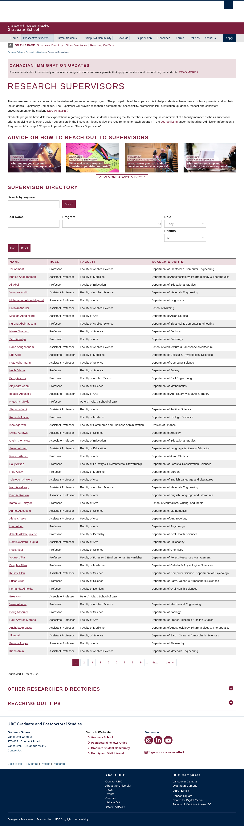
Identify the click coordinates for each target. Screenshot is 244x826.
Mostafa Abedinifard (22, 315)
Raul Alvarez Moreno (22, 619)
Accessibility (81, 819)
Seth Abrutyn (17, 339)
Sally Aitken (16, 463)
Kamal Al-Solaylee (21, 502)
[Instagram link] (148, 740)
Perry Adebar (17, 378)
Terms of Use (44, 819)
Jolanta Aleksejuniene (23, 534)
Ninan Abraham (19, 331)
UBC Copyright (63, 819)
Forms (180, 38)
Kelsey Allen (17, 573)
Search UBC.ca (115, 806)
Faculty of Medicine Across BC (192, 804)
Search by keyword (22, 197)
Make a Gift (112, 802)
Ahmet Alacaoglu (20, 510)
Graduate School (15, 52)
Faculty (88, 261)
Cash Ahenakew (19, 440)
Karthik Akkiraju (19, 487)
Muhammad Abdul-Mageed (26, 300)
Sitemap (33, 763)
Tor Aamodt (16, 269)
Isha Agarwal (17, 425)
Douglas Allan (18, 565)
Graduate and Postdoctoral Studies (122, 724)
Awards (123, 38)
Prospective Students (35, 38)
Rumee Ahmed (18, 456)
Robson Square (182, 795)
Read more (188, 72)
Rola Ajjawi (16, 471)
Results (170, 231)
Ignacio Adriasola (20, 393)
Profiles (45, 763)
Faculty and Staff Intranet (107, 753)
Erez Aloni (15, 596)
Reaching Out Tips (102, 45)
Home (14, 38)
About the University (118, 785)
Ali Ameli (14, 635)
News (109, 789)
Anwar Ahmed (18, 448)
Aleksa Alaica (17, 518)
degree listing (169, 121)
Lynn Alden (16, 526)
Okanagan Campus (185, 785)
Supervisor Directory (50, 45)
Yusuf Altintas (17, 604)
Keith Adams (17, 370)
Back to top (17, 763)
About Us (210, 38)
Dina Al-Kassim (19, 495)
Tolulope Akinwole (20, 479)
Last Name (15, 217)
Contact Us (15, 750)
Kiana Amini (16, 651)
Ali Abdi (14, 284)
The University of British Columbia (16, 11)
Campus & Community (98, 38)
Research (59, 763)
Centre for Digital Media (188, 800)
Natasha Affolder (19, 401)
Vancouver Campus (185, 781)
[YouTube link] (168, 740)
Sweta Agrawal (18, 432)
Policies (195, 38)
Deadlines (163, 38)
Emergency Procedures (20, 819)
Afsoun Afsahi (18, 409)
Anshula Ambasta (20, 627)
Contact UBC (113, 781)
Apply (229, 38)
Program (68, 217)
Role (167, 217)
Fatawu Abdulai (19, 308)
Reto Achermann (20, 362)
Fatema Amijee (18, 643)
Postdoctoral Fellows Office (109, 742)
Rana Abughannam (21, 347)
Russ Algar (16, 549)
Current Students (66, 38)
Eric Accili (15, 354)
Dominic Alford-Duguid (23, 541)
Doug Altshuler (18, 612)
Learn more (56, 110)
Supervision (144, 38)
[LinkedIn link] (158, 740)
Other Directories (76, 45)
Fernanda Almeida (21, 588)
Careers (110, 798)
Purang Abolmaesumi (23, 323)
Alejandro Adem (19, 386)
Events (109, 794)
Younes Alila (17, 557)
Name (15, 261)
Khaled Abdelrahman (22, 276)
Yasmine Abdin (18, 292)
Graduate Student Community (110, 748)
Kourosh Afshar (19, 417)
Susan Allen (16, 580)
